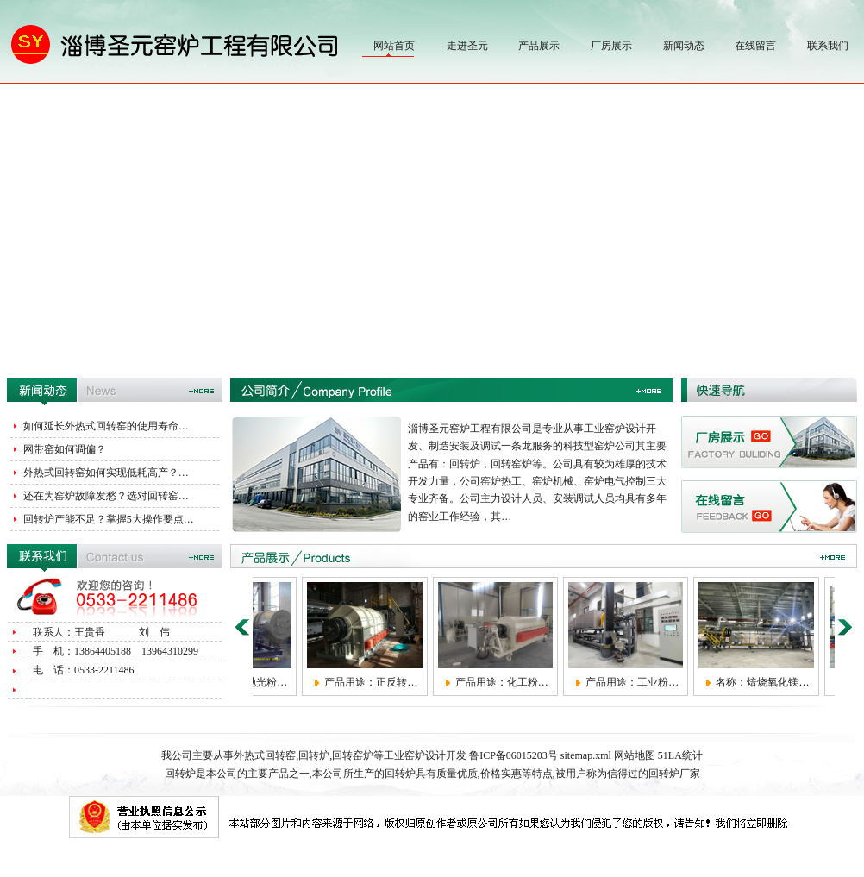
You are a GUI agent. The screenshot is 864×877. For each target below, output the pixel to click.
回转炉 (313, 755)
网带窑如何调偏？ (64, 449)
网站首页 (394, 46)
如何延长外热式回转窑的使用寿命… (106, 426)
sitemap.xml (585, 755)
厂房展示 (611, 46)
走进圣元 (467, 46)
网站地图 (634, 755)
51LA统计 (680, 755)
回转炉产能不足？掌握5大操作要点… (108, 519)
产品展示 (539, 46)
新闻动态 (683, 46)
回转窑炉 (352, 755)
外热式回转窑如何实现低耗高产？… (106, 473)
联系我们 (827, 46)
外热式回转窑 (265, 755)
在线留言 (755, 46)
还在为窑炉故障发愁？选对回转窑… (106, 496)
